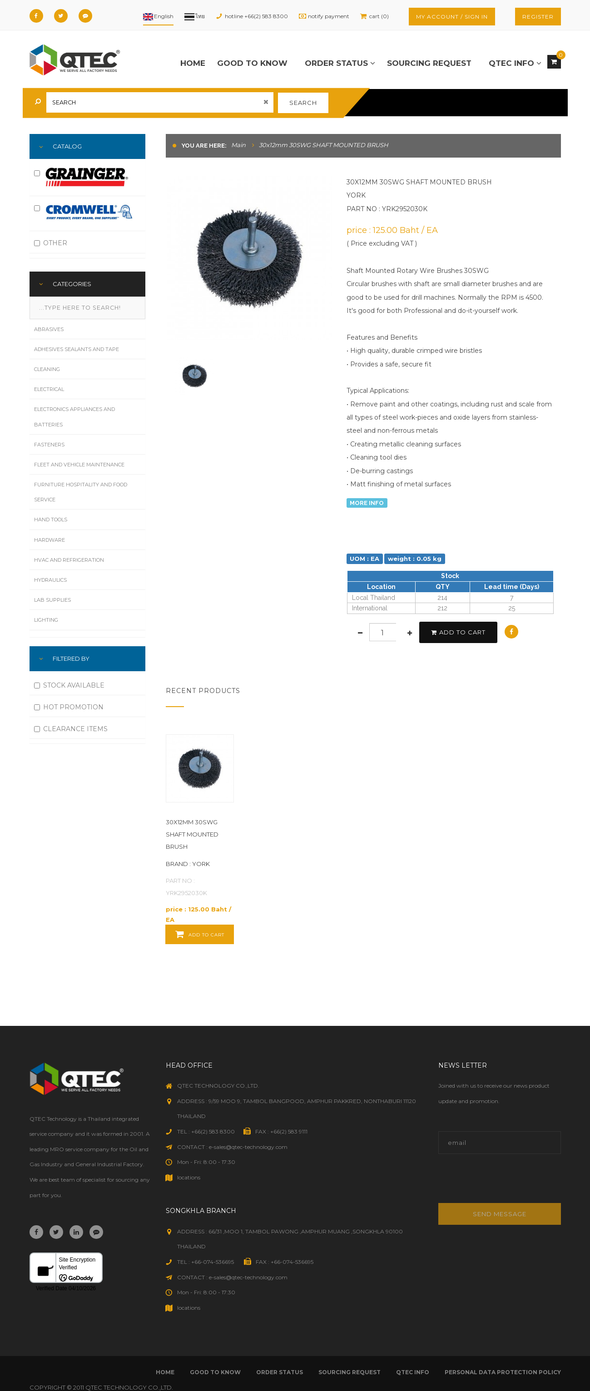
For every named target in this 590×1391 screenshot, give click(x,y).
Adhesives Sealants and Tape (76, 349)
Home (192, 63)
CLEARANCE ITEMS (71, 729)
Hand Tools (50, 519)
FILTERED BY (71, 658)
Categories (72, 283)
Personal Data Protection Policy (503, 1372)
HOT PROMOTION (69, 707)
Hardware (49, 540)
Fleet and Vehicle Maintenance (79, 464)
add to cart (458, 632)
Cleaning (47, 369)
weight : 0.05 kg (414, 558)
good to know (252, 63)
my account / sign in (452, 16)
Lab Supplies (52, 600)
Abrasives (49, 329)
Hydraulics (50, 580)
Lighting (46, 620)
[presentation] (499, 1183)
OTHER (50, 243)
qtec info (515, 63)
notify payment (328, 16)
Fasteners (49, 444)
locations (188, 1177)
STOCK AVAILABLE (69, 685)
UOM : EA (364, 558)
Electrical (49, 389)
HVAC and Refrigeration (69, 560)
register (538, 16)
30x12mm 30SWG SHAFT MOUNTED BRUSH (192, 834)
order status (340, 63)
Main (238, 145)
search (303, 102)
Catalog (67, 146)
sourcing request (429, 63)
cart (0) (379, 16)
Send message (499, 1214)
